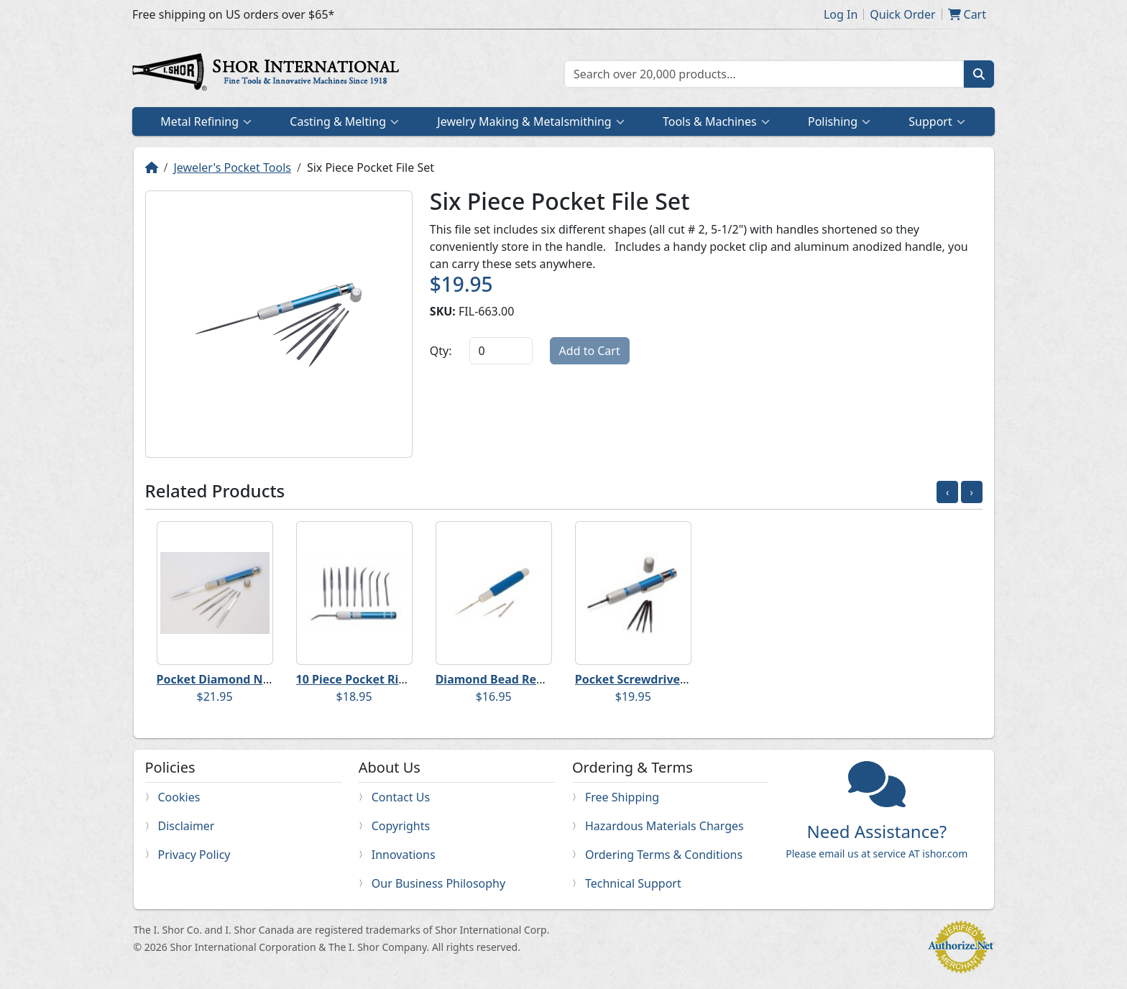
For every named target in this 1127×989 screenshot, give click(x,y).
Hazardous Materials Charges (664, 826)
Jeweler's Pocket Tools (232, 167)
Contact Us (401, 797)
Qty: (441, 351)
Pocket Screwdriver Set (641, 679)
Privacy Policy (194, 854)
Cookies (179, 797)
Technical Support (633, 883)
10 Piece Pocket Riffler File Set (381, 679)
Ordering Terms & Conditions (663, 854)
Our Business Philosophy (438, 883)
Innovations (404, 854)
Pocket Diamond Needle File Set (248, 679)
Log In (840, 14)
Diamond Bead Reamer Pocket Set (533, 679)
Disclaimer (186, 826)
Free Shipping (622, 797)
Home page (268, 74)
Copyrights (401, 826)
